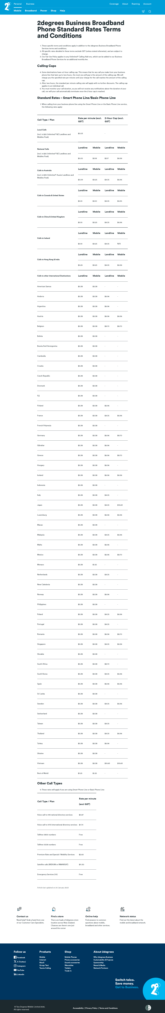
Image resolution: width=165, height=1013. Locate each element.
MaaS (41, 963)
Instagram (21, 966)
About (125, 4)
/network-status (134, 917)
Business (30, 4)
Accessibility (78, 1008)
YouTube (20, 970)
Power (43, 11)
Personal (18, 4)
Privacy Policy (91, 1008)
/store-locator (65, 917)
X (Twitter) (21, 962)
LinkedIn (20, 974)
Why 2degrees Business (103, 957)
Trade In (68, 971)
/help (99, 917)
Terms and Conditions (108, 1008)
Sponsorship (98, 963)
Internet (42, 960)
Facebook (21, 958)
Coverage (114, 4)
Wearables (69, 965)
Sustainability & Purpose (103, 960)
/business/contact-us (31, 917)
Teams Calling (45, 968)
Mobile (42, 957)
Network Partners (101, 968)
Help (62, 11)
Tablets (68, 968)
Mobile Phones (71, 957)
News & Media (99, 965)
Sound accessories (72, 963)
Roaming (136, 4)
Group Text (44, 965)
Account (147, 4)
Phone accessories (72, 960)
